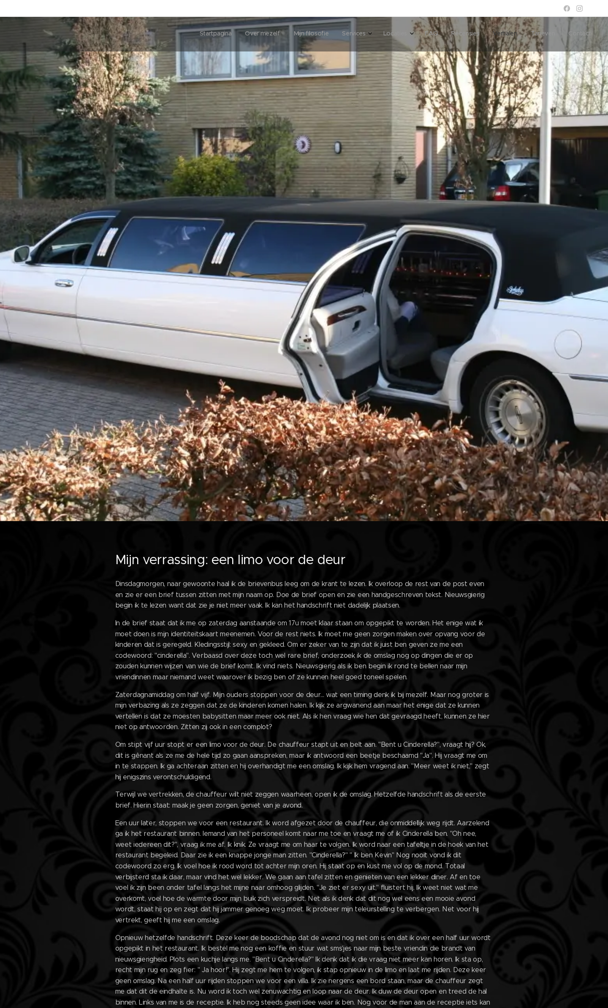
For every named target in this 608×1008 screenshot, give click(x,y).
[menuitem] (463, 34)
